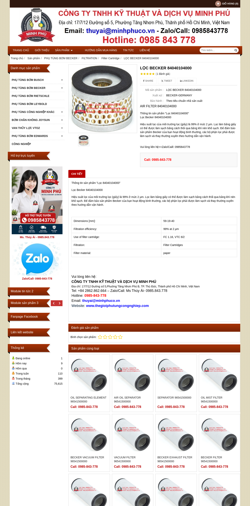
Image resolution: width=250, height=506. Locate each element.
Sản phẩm (64, 50)
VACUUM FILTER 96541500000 (125, 459)
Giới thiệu (42, 50)
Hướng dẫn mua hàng (95, 50)
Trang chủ (21, 50)
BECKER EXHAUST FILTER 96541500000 (174, 459)
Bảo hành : (156, 100)
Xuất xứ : (157, 95)
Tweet (166, 81)
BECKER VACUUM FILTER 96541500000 (87, 459)
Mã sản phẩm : (154, 89)
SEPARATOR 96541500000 (174, 397)
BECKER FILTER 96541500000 (211, 459)
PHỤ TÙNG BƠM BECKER (37, 87)
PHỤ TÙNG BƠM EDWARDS (37, 136)
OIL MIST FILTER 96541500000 (211, 399)
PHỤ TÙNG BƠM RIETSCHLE (30, 95)
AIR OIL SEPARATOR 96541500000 (127, 399)
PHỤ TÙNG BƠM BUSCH (37, 79)
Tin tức (122, 50)
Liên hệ (138, 50)
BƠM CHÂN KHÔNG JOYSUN (37, 120)
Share (148, 81)
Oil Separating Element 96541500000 (88, 399)
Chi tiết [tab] (76, 173)
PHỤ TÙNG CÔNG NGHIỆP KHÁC (37, 112)
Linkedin (187, 81)
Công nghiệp (21, 144)
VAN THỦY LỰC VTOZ (37, 128)
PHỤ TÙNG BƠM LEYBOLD (29, 103)
